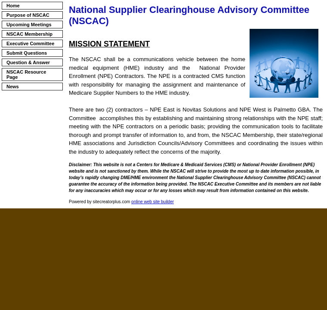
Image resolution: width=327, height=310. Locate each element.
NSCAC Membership (29, 34)
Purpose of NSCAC (27, 15)
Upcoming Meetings (29, 24)
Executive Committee (30, 43)
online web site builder (152, 201)
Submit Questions (26, 53)
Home (13, 5)
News (12, 86)
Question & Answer (28, 62)
